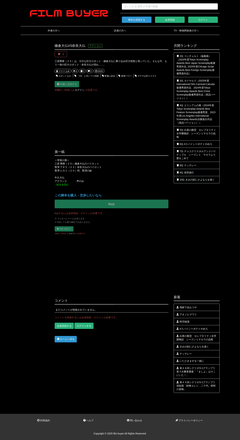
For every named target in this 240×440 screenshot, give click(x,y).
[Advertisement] (35, 96)
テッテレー (184, 353)
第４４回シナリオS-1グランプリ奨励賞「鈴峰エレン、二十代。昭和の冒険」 (196, 386)
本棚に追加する (67, 84)
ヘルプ (88, 420)
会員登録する (64, 325)
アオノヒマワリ (186, 314)
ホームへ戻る (66, 339)
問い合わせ (134, 420)
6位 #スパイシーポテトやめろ (194, 144)
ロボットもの (63, 76)
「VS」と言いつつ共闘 (86, 76)
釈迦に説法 (108, 76)
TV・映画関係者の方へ (186, 30)
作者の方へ (54, 30)
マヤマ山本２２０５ (145, 76)
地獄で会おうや (186, 307)
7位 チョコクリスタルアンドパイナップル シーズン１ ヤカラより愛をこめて (196, 155)
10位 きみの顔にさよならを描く (195, 179)
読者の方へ (120, 30)
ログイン (203, 19)
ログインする (84, 325)
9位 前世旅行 (185, 172)
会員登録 (170, 19)
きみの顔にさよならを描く (192, 346)
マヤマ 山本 (63, 71)
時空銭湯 (182, 321)
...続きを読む (62, 184)
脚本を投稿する (136, 19)
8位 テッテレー (186, 165)
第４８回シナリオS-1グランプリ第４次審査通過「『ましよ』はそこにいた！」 (196, 371)
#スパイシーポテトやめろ (192, 328)
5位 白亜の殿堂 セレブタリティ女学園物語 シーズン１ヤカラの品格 (196, 133)
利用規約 (43, 420)
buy (111, 204)
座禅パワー (124, 76)
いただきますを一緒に (190, 361)
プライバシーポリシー (189, 420)
